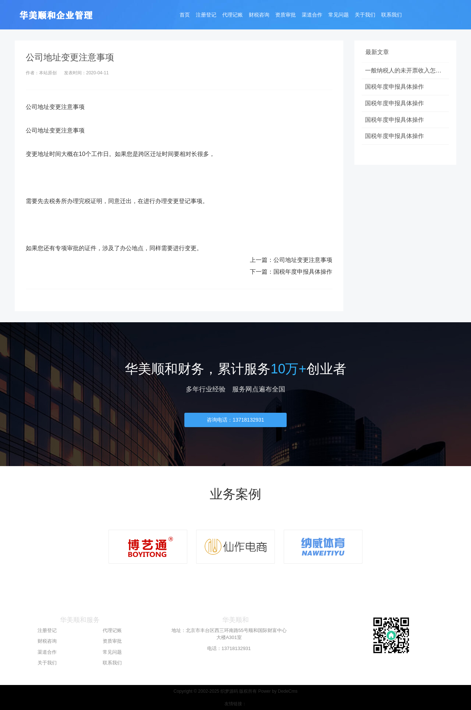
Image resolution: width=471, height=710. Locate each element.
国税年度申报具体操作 (302, 272)
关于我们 (365, 15)
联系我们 (391, 15)
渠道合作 (312, 15)
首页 (185, 15)
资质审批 (285, 15)
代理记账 (232, 15)
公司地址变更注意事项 (302, 260)
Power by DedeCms (278, 691)
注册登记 (206, 15)
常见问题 (338, 15)
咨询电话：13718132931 (235, 420)
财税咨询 (259, 15)
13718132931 (236, 648)
